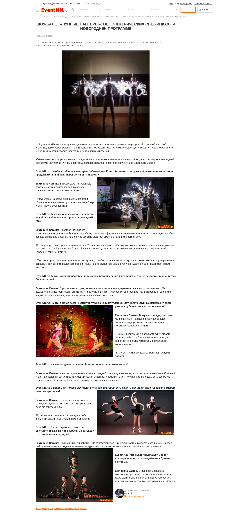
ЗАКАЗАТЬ (188, 10)
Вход (172, 3)
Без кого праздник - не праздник (67, 17)
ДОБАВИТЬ (204, 10)
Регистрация (186, 3)
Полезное (48, 17)
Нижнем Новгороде (92, 3)
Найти (72, 9)
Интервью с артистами (92, 17)
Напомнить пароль (203, 3)
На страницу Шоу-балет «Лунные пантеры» (61, 508)
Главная (39, 17)
